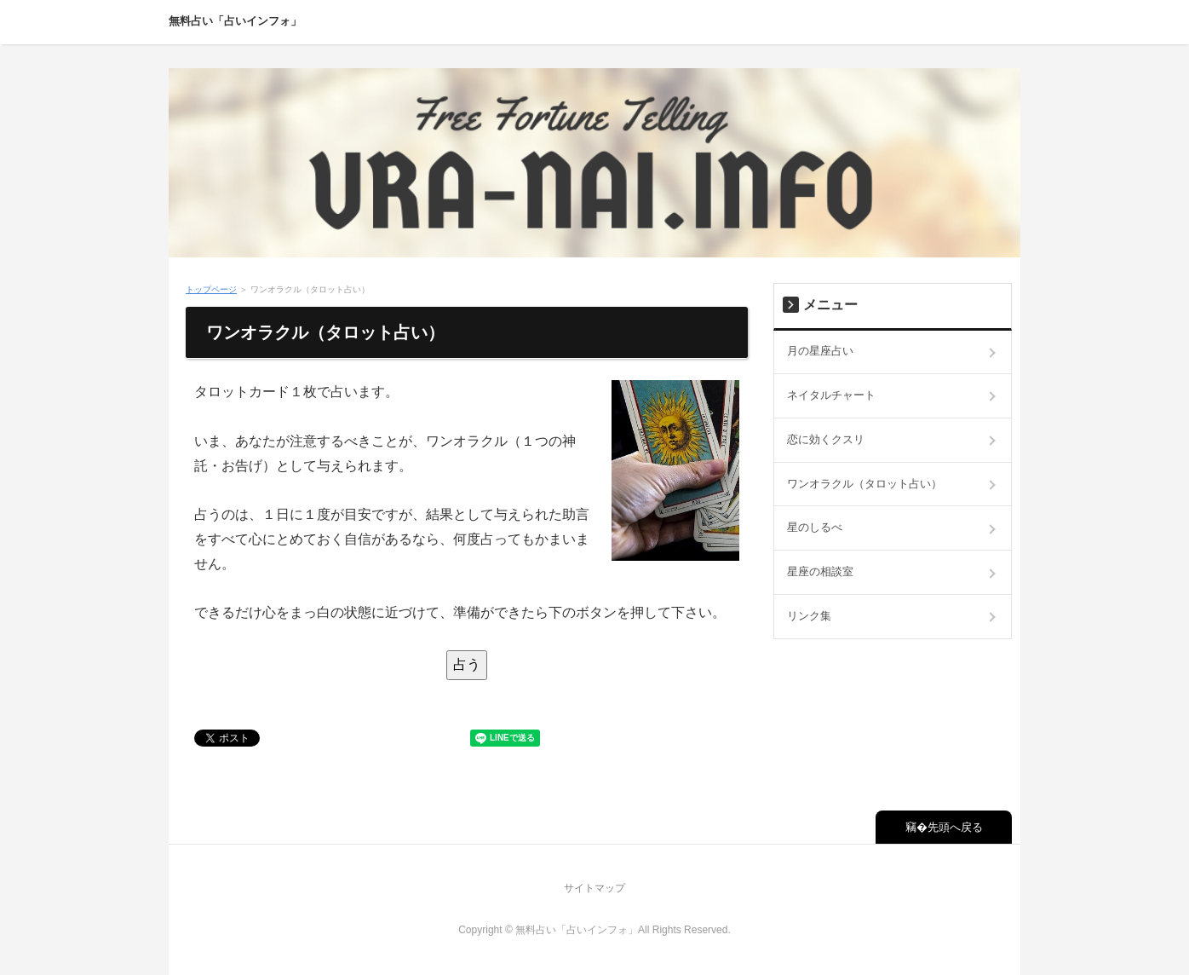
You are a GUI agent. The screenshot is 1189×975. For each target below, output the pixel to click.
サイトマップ (594, 888)
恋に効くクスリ (825, 439)
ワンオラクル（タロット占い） (864, 483)
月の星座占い (820, 350)
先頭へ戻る (955, 827)
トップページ (211, 289)
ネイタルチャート (831, 395)
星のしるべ (814, 527)
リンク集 (809, 615)
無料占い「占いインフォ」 (235, 20)
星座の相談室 (820, 571)
